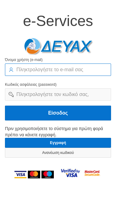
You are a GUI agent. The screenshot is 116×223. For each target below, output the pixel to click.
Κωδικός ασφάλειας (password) (31, 84)
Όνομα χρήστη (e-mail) (24, 60)
